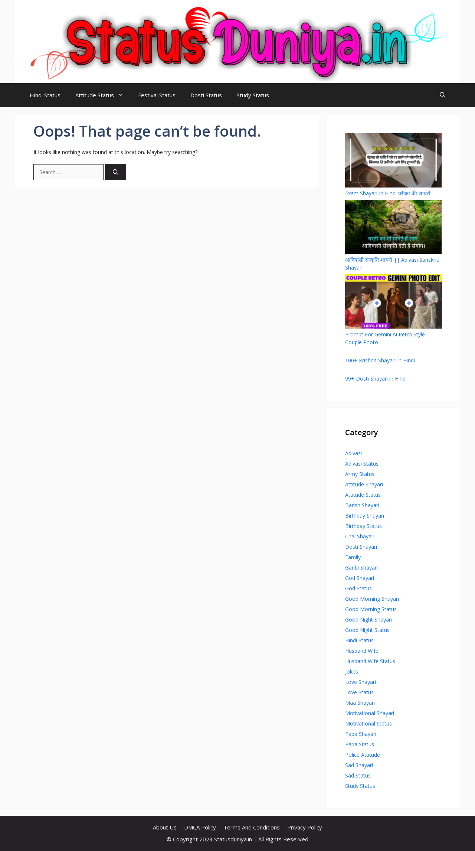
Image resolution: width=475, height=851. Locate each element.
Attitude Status (103, 95)
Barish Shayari (362, 505)
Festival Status (157, 95)
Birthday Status (363, 525)
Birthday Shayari (364, 515)
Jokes (351, 671)
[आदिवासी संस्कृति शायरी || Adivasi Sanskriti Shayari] (393, 228)
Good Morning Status (371, 609)
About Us (165, 827)
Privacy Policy (304, 827)
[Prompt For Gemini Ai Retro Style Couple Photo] (393, 302)
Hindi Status (45, 95)
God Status (358, 588)
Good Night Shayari (368, 619)
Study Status (253, 95)
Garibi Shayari (361, 567)
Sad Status (358, 775)
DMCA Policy (200, 827)
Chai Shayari (359, 536)
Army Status (359, 473)
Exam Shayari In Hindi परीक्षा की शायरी (387, 193)
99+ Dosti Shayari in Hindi (376, 378)
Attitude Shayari (364, 484)
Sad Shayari (359, 765)
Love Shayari (360, 681)
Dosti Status (206, 95)
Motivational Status (368, 723)
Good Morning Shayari (372, 598)
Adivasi (353, 453)
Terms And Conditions (251, 827)
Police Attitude (362, 754)
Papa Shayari (360, 733)
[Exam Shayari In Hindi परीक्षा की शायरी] (393, 161)
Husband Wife (362, 650)
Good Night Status (367, 629)
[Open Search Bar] (442, 95)
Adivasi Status (362, 463)
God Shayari (359, 577)
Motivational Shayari (369, 713)
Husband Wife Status (370, 661)
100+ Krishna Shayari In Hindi (380, 360)
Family (353, 557)
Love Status (359, 692)
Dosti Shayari (361, 546)
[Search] (115, 172)
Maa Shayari (360, 702)
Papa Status (359, 744)
